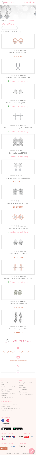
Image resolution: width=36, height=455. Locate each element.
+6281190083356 (6, 411)
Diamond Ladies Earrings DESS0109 (18, 203)
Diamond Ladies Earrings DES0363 (18, 178)
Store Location (23, 392)
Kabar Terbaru (23, 387)
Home (2, 20)
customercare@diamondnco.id (18, 360)
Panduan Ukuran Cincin (8, 387)
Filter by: (10, 31)
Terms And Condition (7, 397)
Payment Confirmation (26, 394)
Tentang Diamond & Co (26, 383)
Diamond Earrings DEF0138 (18, 153)
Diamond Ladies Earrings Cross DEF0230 (18, 128)
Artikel (21, 385)
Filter (3, 448)
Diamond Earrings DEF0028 (18, 329)
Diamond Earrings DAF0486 (18, 253)
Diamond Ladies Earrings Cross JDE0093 (18, 278)
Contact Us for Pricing (18, 81)
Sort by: (8, 28)
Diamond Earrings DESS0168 (18, 228)
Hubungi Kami (23, 389)
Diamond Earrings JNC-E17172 (18, 52)
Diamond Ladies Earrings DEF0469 (18, 78)
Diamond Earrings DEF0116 (18, 304)
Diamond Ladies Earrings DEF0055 (18, 103)
